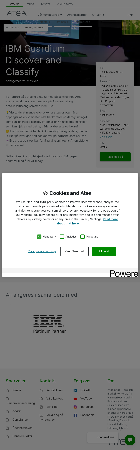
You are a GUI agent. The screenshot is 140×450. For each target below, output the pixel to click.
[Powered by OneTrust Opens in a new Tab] (122, 271)
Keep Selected (74, 251)
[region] (70, 225)
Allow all (104, 251)
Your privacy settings (42, 251)
